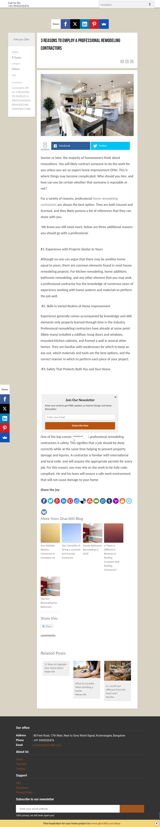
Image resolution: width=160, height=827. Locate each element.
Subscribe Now (80, 425)
